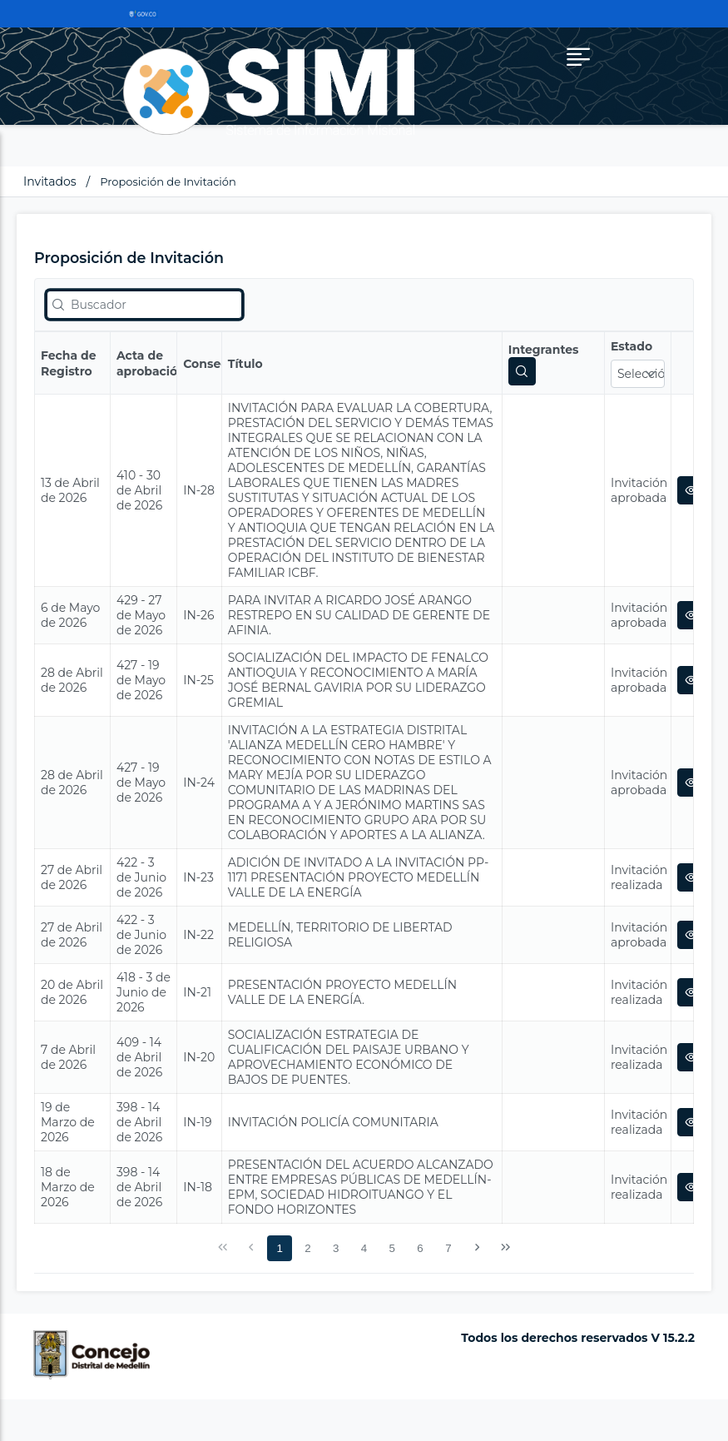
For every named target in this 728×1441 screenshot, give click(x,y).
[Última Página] (505, 1247)
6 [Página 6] (420, 1248)
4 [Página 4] (364, 1248)
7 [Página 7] (448, 1248)
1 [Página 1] (279, 1248)
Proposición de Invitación (168, 181)
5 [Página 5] (392, 1248)
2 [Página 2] (307, 1248)
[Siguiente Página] (476, 1247)
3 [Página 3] (336, 1248)
